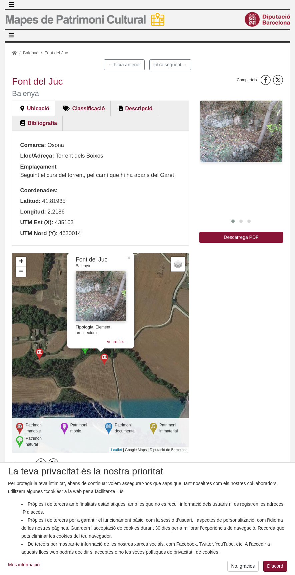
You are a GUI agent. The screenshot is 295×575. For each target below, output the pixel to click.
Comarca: (33, 145)
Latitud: (30, 201)
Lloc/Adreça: (37, 156)
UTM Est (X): (36, 222)
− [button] (21, 272)
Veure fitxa (116, 341)
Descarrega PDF (241, 237)
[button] (241, 131)
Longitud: (33, 212)
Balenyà (31, 52)
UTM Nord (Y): (39, 233)
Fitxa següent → (170, 64)
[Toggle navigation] (11, 4)
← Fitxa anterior (124, 64)
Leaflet (116, 450)
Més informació (24, 568)
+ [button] (21, 262)
